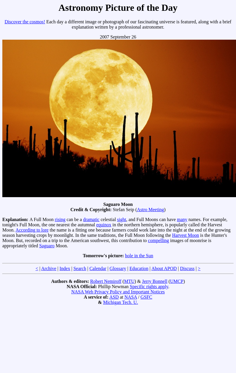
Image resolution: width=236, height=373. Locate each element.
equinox (104, 224)
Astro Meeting (150, 209)
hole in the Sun (139, 255)
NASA (130, 297)
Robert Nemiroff (106, 281)
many (182, 219)
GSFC (146, 297)
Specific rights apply (149, 286)
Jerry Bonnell (154, 281)
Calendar (97, 268)
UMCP (176, 281)
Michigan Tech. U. (120, 302)
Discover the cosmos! (25, 21)
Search (79, 268)
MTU (129, 281)
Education (138, 268)
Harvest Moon (185, 235)
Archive (48, 268)
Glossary (118, 268)
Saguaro (46, 245)
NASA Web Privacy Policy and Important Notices (118, 291)
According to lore (31, 229)
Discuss (187, 268)
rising (60, 219)
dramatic (91, 219)
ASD (114, 297)
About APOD (164, 268)
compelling (158, 240)
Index (65, 268)
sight (121, 219)
